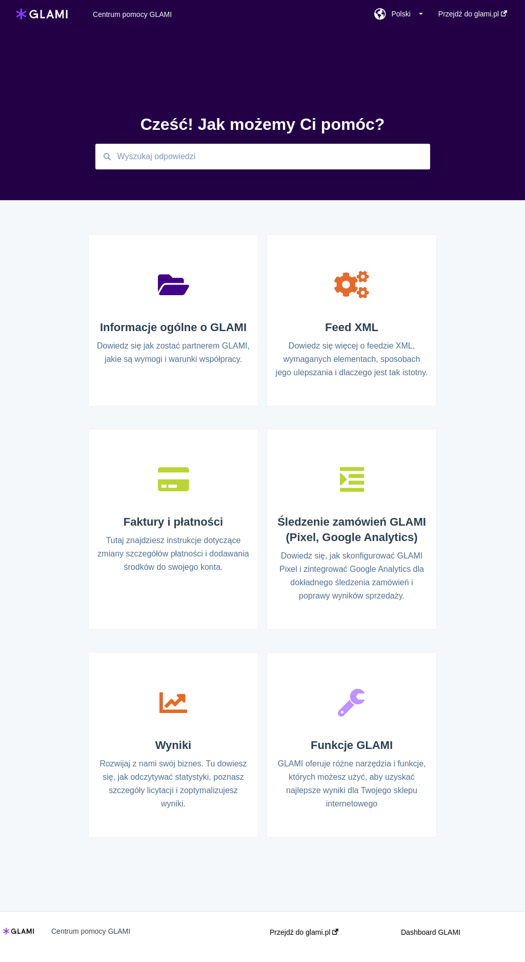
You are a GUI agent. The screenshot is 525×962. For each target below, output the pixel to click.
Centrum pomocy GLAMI (132, 14)
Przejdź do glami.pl (304, 932)
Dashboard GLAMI (430, 932)
